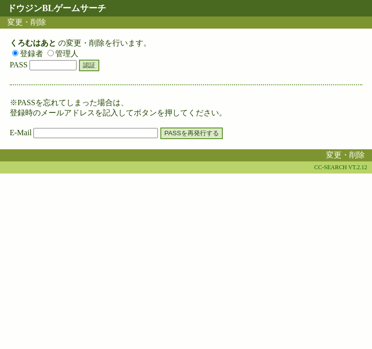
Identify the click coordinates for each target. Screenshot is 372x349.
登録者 (27, 53)
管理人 (62, 53)
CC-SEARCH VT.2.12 (340, 167)
